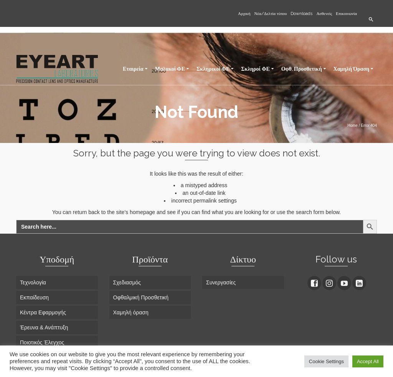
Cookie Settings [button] (326, 361)
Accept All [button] (368, 361)
